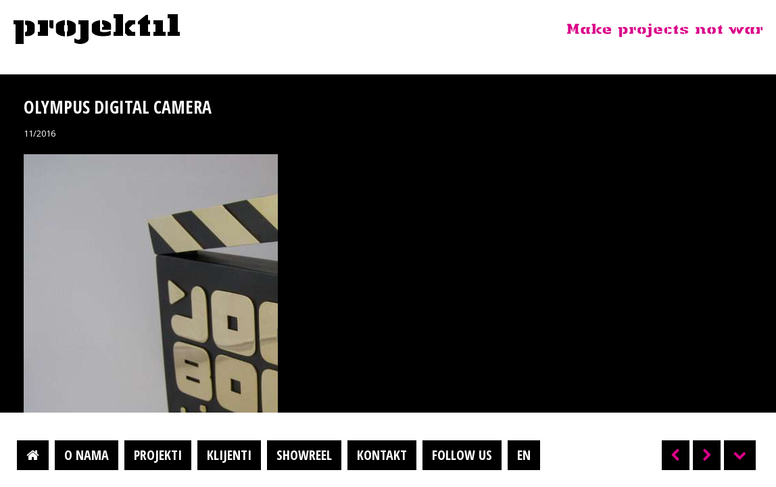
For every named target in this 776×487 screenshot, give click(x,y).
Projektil (97, 30)
